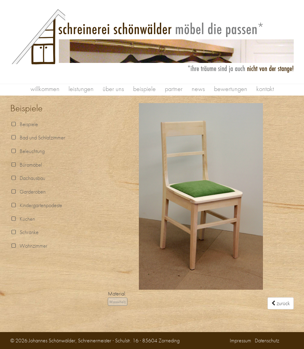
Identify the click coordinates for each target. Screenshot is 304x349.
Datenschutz (267, 340)
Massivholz (117, 301)
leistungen (81, 88)
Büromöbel (26, 164)
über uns (113, 88)
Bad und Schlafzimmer (37, 137)
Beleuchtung (27, 151)
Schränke (24, 232)
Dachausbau (27, 177)
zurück (280, 303)
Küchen (22, 218)
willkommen (44, 88)
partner (174, 88)
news (198, 88)
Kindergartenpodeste (36, 205)
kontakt (265, 88)
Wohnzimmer (28, 245)
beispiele (144, 88)
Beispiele (24, 124)
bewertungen (230, 88)
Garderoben (28, 191)
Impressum (240, 340)
